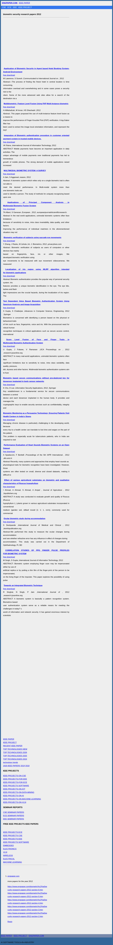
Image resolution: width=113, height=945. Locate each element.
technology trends (10, 762)
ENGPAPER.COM (36, 936)
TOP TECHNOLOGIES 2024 (15, 759)
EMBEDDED (8, 845)
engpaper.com (13, 876)
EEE (15, 7)
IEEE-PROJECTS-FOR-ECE (15, 782)
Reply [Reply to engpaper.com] (10, 922)
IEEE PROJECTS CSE (12, 836)
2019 (23, 766)
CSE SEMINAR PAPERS (13, 812)
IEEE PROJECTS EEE (12, 839)
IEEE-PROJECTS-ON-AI (13, 796)
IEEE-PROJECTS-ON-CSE (14, 776)
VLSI (5, 852)
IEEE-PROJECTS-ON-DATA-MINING (18, 792)
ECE (10, 7)
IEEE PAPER (24, 3)
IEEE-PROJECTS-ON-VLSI (14, 802)
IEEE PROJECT (25, 7)
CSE (4, 7)
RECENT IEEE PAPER (12, 746)
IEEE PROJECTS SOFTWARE (16, 786)
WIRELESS (8, 855)
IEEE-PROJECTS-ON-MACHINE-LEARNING (22, 799)
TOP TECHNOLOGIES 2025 (15, 756)
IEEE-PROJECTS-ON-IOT (14, 789)
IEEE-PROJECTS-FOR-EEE (15, 779)
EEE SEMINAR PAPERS (13, 819)
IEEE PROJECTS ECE (12, 832)
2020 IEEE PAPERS (11, 766)
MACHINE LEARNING (12, 862)
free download (36, 138)
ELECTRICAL (9, 859)
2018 (27, 766)
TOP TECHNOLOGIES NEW (15, 749)
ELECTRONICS (9, 849)
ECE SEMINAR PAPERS (13, 816)
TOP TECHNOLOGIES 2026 (15, 752)
